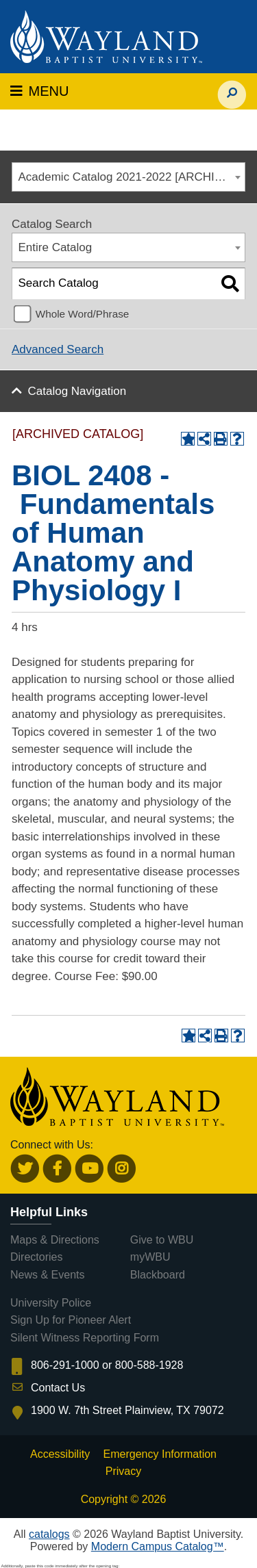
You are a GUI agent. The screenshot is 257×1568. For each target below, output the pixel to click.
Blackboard (157, 1275)
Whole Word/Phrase (83, 314)
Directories (36, 1257)
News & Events (47, 1275)
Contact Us (58, 1387)
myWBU (150, 1257)
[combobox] (128, 177)
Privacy (123, 1471)
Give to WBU (161, 1240)
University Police (50, 1303)
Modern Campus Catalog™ (157, 1546)
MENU (39, 91)
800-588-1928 (149, 1365)
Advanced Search (57, 349)
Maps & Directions (54, 1240)
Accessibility (60, 1454)
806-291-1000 (65, 1365)
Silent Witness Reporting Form (84, 1338)
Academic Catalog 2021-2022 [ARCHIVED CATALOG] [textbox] (132, 176)
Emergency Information (160, 1454)
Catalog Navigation (77, 391)
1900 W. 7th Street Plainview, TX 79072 (127, 1410)
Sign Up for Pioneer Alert (70, 1320)
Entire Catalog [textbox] (56, 247)
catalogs (49, 1534)
